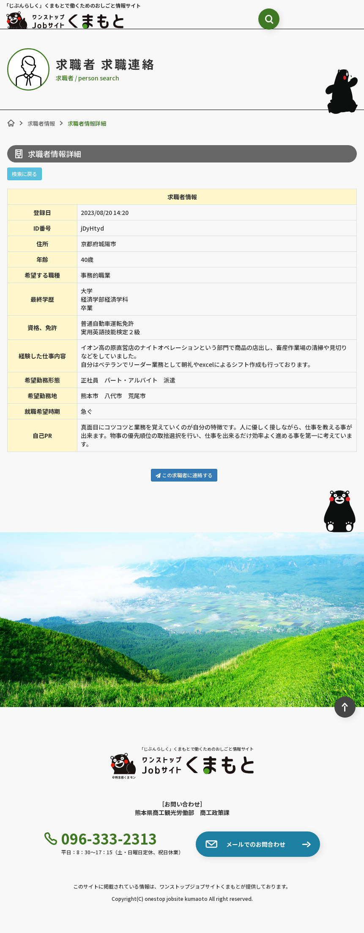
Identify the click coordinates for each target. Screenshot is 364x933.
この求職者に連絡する (184, 475)
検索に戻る (24, 173)
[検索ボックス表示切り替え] (268, 19)
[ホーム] (11, 123)
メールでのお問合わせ (245, 844)
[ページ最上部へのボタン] (345, 707)
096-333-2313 (100, 838)
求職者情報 (41, 123)
